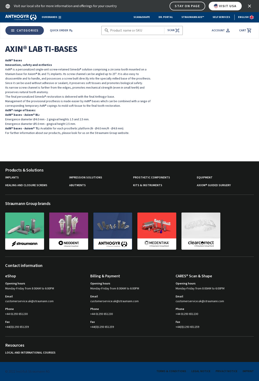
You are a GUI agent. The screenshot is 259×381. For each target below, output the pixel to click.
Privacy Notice (226, 371)
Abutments (77, 185)
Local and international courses (30, 353)
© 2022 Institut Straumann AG (27, 371)
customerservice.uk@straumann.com (29, 301)
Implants (12, 178)
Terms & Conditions (171, 371)
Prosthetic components (151, 178)
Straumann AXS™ (192, 17)
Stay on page (187, 6)
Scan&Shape (141, 17)
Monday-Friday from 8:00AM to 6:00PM (29, 288)
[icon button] (249, 6)
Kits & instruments (147, 185)
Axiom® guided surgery (214, 185)
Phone (9, 309)
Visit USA (225, 6)
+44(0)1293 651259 (17, 327)
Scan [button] (173, 30)
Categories (25, 30)
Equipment (205, 178)
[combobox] (136, 30)
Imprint (248, 371)
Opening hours (15, 283)
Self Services (221, 17)
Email (9, 296)
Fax (7, 322)
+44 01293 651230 (16, 314)
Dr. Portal (166, 17)
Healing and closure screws (26, 185)
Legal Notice (200, 371)
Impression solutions (85, 178)
